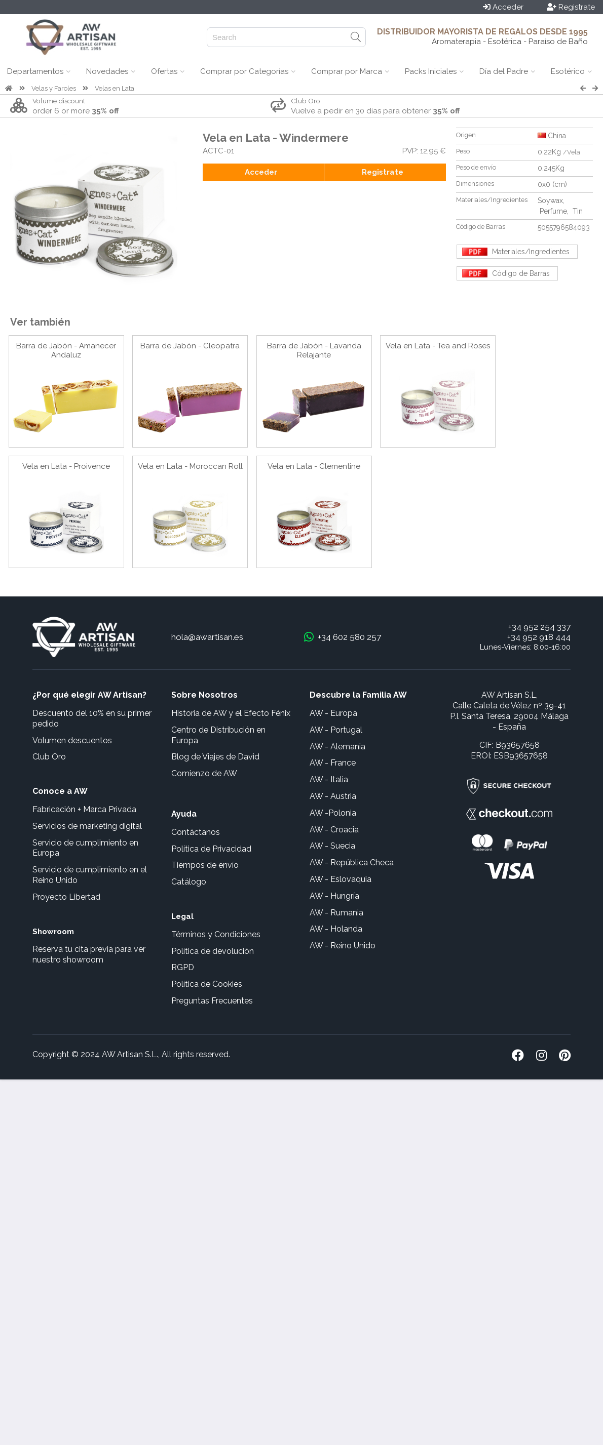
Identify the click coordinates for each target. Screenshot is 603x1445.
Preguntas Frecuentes (212, 1001)
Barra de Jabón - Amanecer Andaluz (66, 350)
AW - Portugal (336, 730)
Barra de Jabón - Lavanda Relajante (314, 350)
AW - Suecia (332, 846)
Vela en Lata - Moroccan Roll (190, 466)
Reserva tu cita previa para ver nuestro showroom (88, 954)
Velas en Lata (114, 88)
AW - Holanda (336, 929)
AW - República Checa (352, 862)
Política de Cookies (206, 984)
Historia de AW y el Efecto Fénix (230, 713)
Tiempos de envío (205, 865)
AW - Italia (329, 779)
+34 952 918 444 (539, 637)
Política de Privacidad (211, 849)
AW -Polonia (333, 813)
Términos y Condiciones (215, 934)
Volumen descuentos (72, 740)
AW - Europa (333, 713)
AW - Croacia (334, 829)
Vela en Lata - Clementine (314, 466)
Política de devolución (212, 951)
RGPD (182, 967)
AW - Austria (333, 796)
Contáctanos (195, 832)
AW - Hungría (334, 896)
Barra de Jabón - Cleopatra (190, 345)
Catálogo (188, 882)
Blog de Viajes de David (215, 756)
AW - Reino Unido (342, 945)
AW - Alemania (337, 746)
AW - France (333, 763)
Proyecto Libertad (66, 897)
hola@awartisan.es (207, 637)
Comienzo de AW (204, 773)
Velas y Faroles (53, 88)
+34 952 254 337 (539, 627)
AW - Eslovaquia (340, 879)
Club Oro (49, 756)
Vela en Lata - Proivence (66, 466)
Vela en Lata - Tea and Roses (438, 345)
